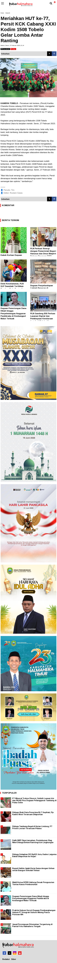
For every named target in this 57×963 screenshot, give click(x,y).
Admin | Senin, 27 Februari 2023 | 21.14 (12, 45)
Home (2, 13)
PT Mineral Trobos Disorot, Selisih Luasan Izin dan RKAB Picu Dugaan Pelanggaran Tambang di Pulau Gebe (34, 800)
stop (13, 49)
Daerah (7, 13)
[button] (54, 1)
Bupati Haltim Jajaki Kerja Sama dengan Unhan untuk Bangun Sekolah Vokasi (33, 869)
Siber (13, 959)
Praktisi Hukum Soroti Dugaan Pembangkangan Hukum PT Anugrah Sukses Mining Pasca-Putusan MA (33, 912)
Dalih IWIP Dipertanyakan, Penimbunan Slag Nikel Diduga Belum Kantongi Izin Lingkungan (32, 841)
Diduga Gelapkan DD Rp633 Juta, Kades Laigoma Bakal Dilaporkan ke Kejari (34, 855)
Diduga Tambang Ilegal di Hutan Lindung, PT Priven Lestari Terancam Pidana (32, 827)
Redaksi (6, 959)
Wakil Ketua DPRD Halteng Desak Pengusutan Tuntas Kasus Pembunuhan (33, 883)
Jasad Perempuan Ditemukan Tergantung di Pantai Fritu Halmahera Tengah (32, 925)
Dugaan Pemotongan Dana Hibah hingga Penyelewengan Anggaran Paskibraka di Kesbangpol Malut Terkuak (13, 313)
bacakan (5, 49)
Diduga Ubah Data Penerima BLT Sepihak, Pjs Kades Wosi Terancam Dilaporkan (33, 813)
